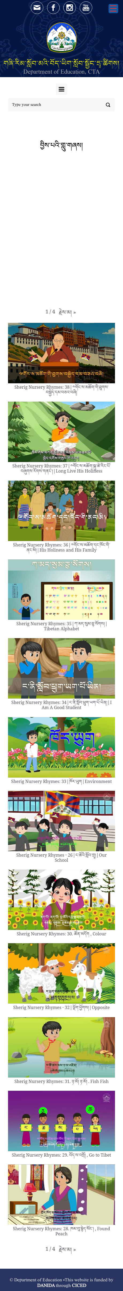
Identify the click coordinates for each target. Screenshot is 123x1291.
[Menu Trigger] (113, 8)
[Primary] (61, 89)
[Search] (61, 105)
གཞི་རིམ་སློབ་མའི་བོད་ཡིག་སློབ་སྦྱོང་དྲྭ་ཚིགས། (61, 63)
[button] (67, 314)
